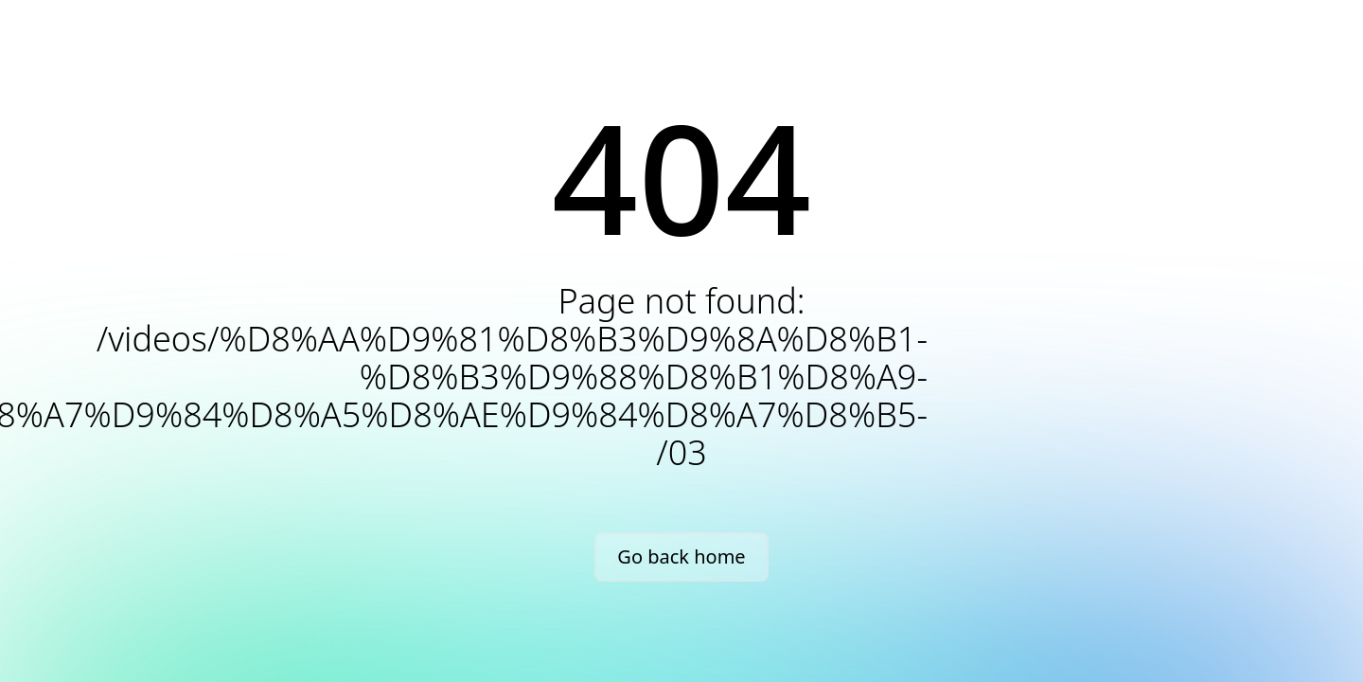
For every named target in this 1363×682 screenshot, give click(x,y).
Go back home (681, 556)
